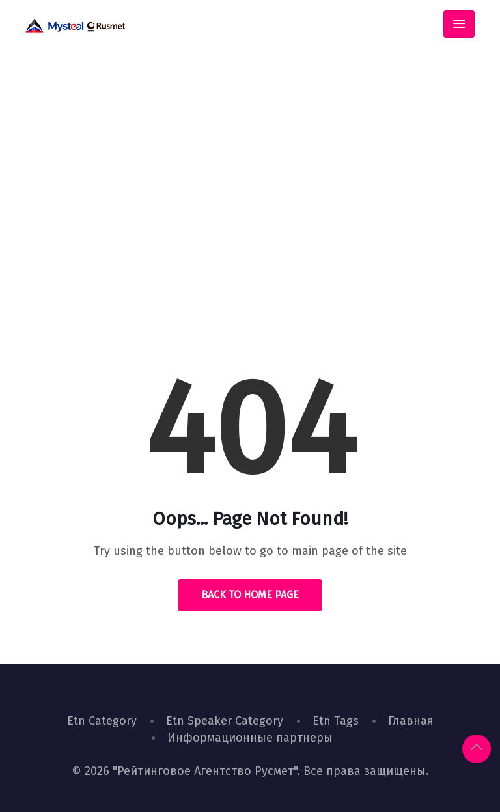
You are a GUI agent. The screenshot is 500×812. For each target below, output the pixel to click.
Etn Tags (335, 721)
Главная (411, 721)
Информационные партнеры (250, 738)
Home (205, 250)
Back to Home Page (250, 595)
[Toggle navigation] (459, 24)
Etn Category (102, 721)
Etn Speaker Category (224, 721)
